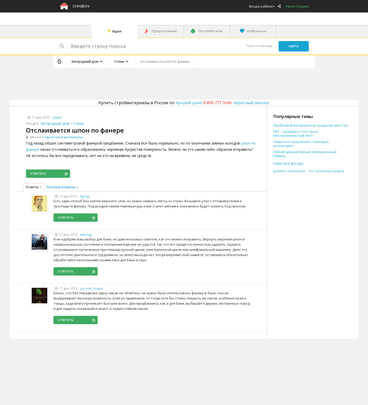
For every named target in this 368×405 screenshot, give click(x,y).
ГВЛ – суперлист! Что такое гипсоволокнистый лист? (295, 134)
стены (78, 123)
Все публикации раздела (326, 171)
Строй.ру (81, 6)
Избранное (256, 31)
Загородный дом (55, 123)
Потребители (211, 31)
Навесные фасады (288, 163)
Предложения (164, 31)
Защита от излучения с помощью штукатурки (301, 144)
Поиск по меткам (259, 46)
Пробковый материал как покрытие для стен (310, 125)
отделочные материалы (62, 137)
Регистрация (297, 6)
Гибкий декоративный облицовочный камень (305, 154)
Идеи (117, 31)
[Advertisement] (151, 83)
